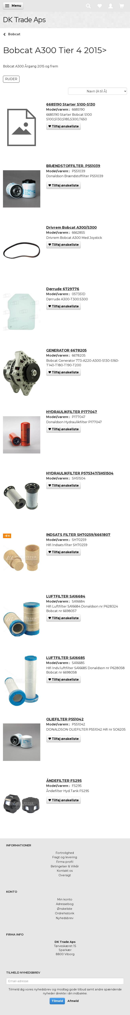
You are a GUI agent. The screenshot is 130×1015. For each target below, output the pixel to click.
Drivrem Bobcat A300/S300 (71, 227)
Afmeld (73, 1001)
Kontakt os (65, 870)
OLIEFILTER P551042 (65, 719)
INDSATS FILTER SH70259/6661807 (78, 535)
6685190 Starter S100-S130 (70, 104)
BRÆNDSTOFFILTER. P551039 (73, 166)
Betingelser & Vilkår (65, 866)
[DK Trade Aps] (24, 19)
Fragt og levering (64, 857)
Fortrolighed (65, 853)
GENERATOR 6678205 (66, 350)
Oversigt (65, 875)
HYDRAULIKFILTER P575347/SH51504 (80, 473)
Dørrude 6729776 (62, 289)
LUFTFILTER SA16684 (65, 596)
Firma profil (64, 862)
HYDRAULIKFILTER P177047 (71, 412)
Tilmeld (57, 1001)
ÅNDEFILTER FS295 (64, 781)
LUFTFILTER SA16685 (65, 658)
